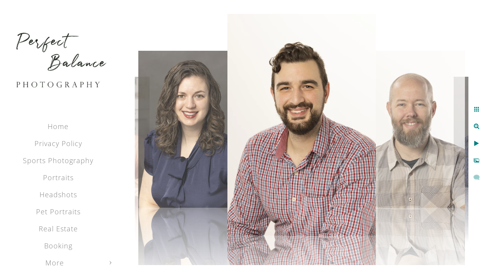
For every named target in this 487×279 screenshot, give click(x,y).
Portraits (58, 177)
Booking (58, 245)
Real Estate (58, 228)
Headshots (58, 194)
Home (58, 126)
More (54, 262)
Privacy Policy (58, 143)
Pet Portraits (58, 211)
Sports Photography (58, 160)
